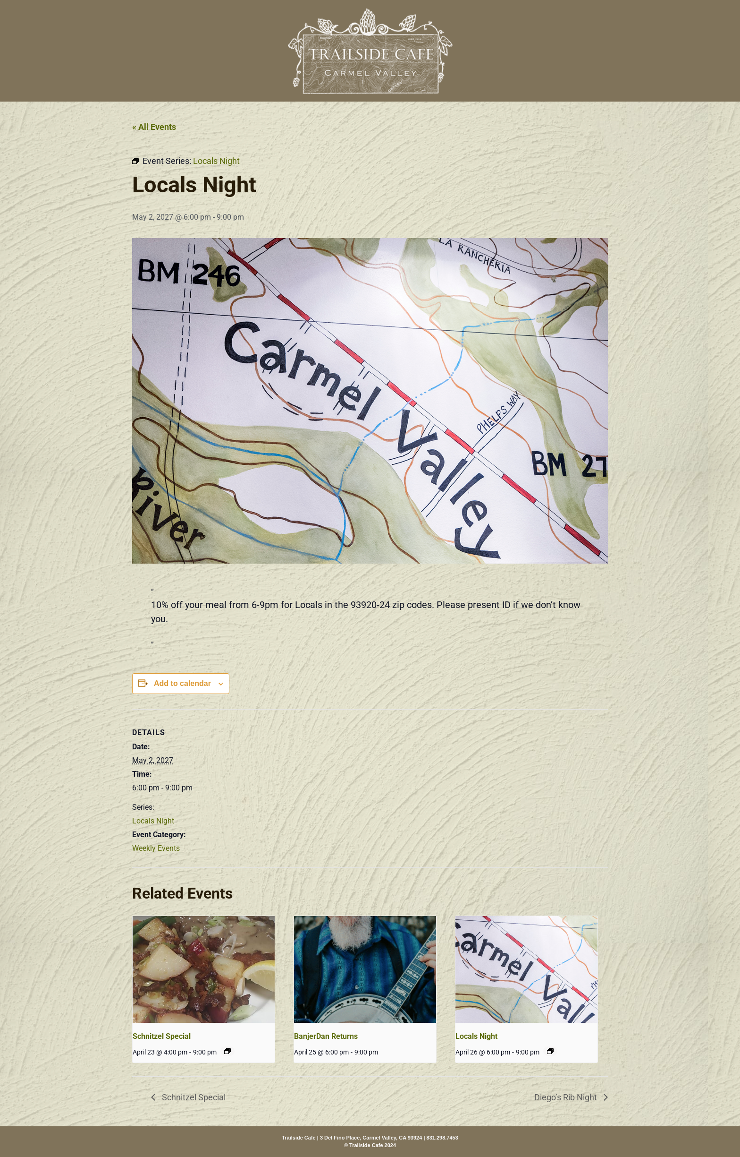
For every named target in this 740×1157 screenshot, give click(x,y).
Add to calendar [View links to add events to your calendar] (182, 683)
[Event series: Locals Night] (550, 1051)
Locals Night (153, 820)
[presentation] (204, 969)
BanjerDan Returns (326, 1036)
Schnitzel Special (162, 1036)
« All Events (154, 127)
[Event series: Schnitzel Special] (227, 1051)
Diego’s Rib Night (566, 1097)
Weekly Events (156, 848)
